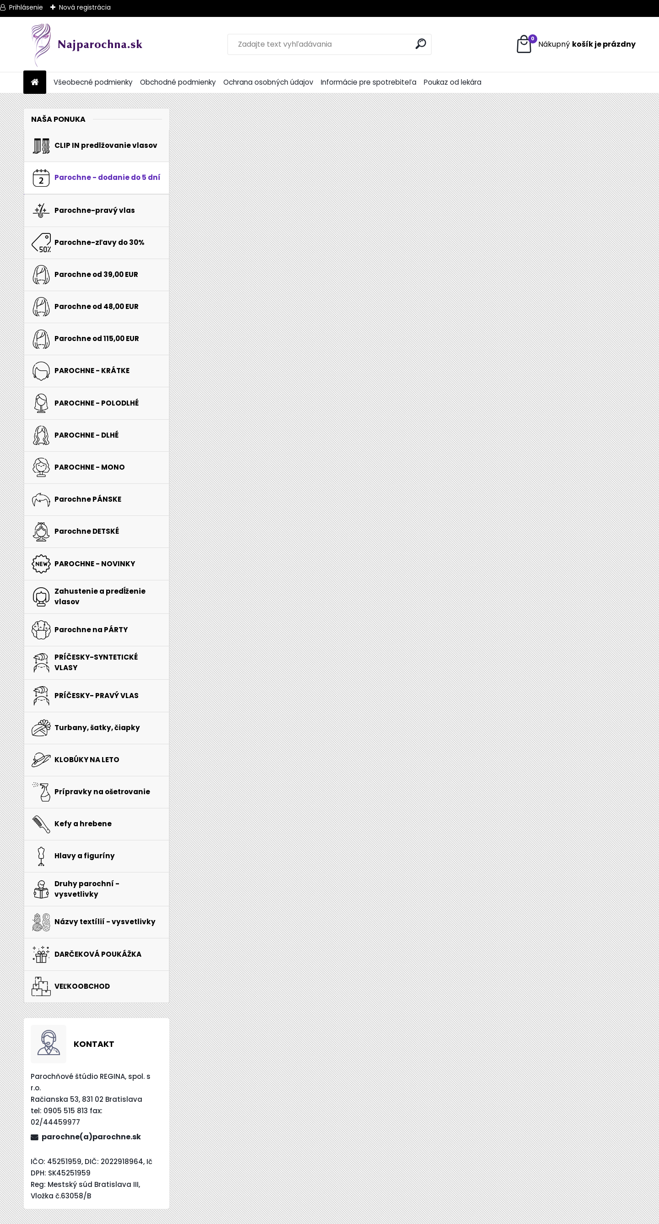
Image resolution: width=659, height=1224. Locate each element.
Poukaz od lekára (452, 82)
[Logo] (86, 44)
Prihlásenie (26, 7)
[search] (421, 43)
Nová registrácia (85, 7)
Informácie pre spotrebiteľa (368, 82)
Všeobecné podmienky (93, 82)
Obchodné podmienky (178, 82)
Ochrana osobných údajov (268, 82)
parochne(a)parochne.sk (91, 1137)
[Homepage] (34, 82)
